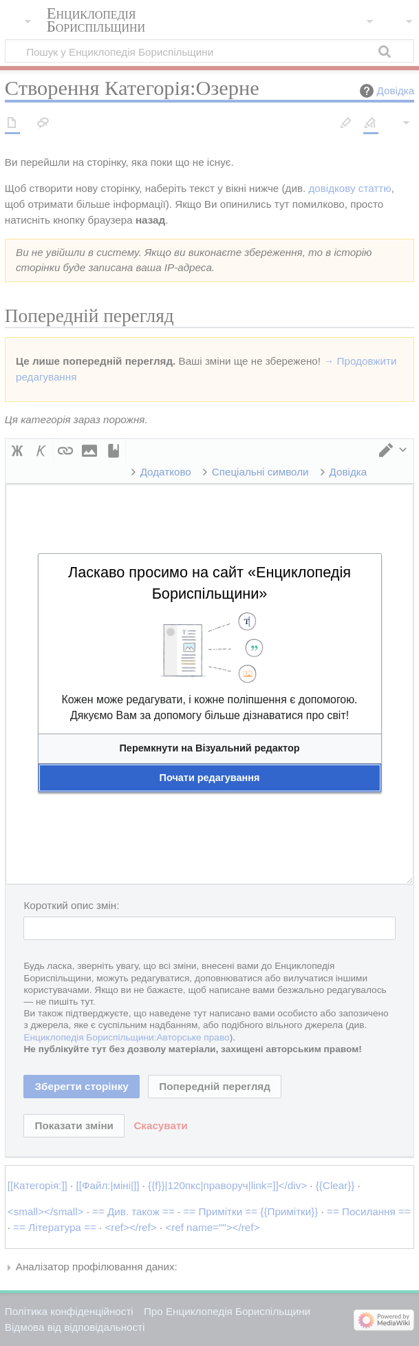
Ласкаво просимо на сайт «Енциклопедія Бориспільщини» (209, 583)
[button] (210, 748)
